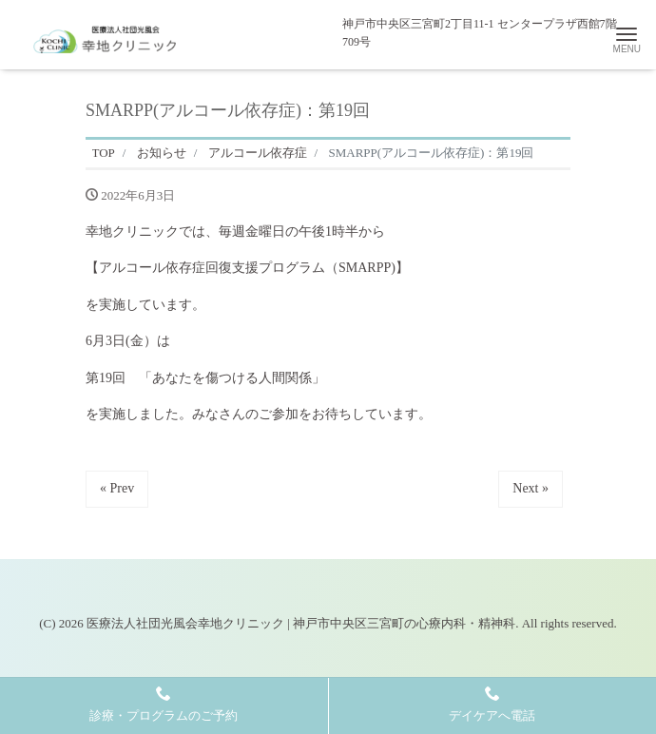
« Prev (117, 488)
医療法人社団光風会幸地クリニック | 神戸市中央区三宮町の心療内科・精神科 (301, 623)
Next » (530, 488)
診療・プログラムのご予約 (163, 704)
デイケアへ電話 (492, 704)
